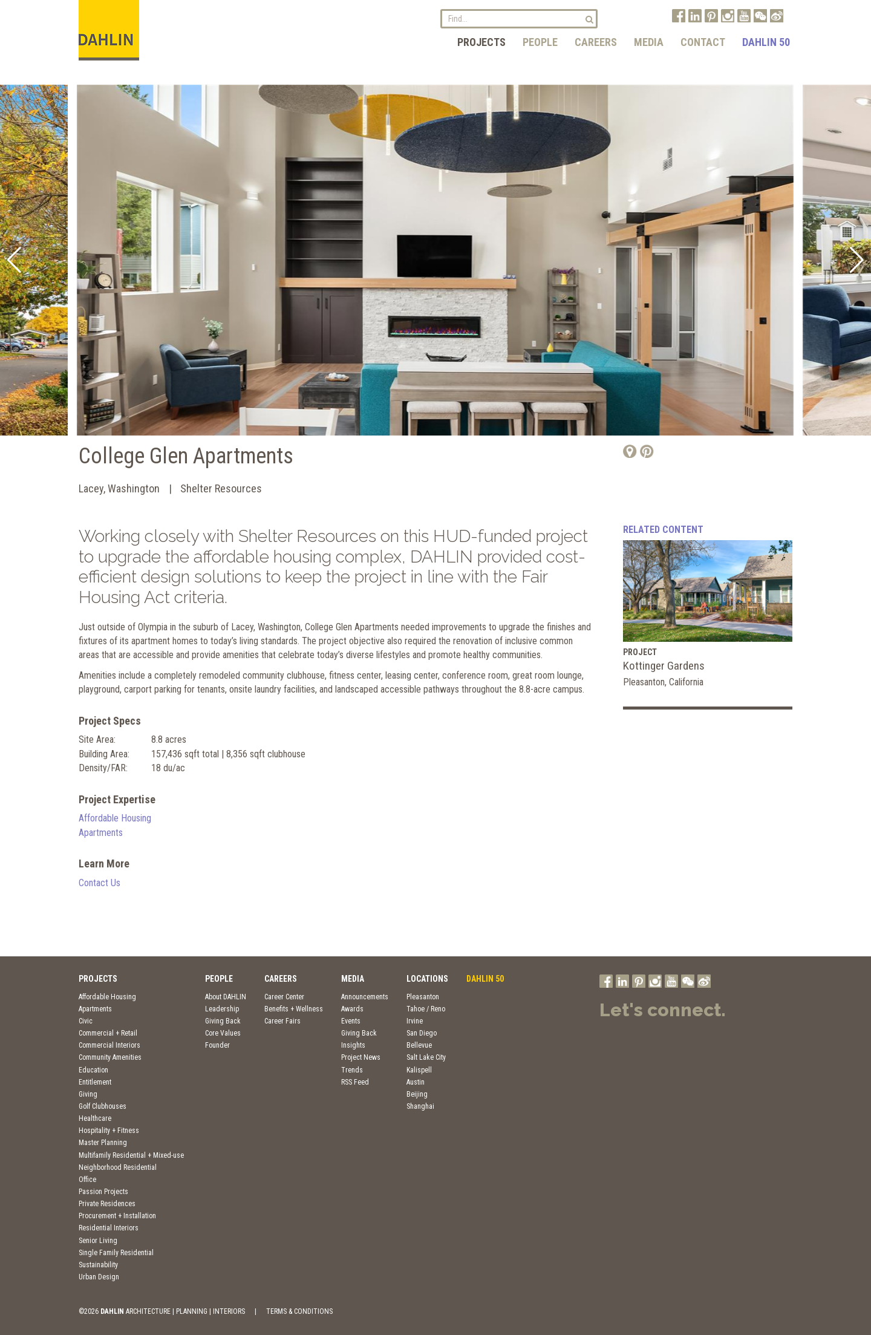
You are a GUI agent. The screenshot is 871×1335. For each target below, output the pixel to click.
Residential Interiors (109, 1228)
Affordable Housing (115, 818)
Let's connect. (662, 1009)
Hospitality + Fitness (109, 1130)
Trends (352, 1070)
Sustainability (98, 1265)
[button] (14, 260)
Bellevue (419, 1045)
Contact (702, 42)
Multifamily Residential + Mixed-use (131, 1155)
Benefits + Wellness (293, 1009)
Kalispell (419, 1070)
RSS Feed (355, 1082)
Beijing (417, 1094)
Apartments (101, 832)
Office (87, 1179)
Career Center (284, 997)
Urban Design (99, 1277)
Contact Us (99, 883)
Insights (353, 1045)
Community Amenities (110, 1057)
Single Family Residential (116, 1253)
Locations (427, 979)
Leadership (222, 1009)
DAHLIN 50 (766, 42)
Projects (481, 42)
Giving (88, 1094)
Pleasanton (422, 997)
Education (93, 1070)
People (540, 42)
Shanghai (420, 1106)
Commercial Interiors (109, 1045)
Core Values (223, 1033)
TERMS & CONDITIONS (299, 1311)
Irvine (414, 1021)
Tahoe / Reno (425, 1009)
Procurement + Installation (117, 1216)
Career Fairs (282, 1021)
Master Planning (103, 1142)
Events (350, 1021)
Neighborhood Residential (118, 1167)
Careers (596, 42)
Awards (352, 1009)
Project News (360, 1057)
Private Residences (107, 1204)
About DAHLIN (225, 997)
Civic (86, 1021)
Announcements (364, 997)
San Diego (421, 1033)
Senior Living (98, 1240)
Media (649, 42)
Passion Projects (103, 1191)
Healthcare (95, 1118)
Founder (217, 1045)
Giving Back (223, 1021)
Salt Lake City (426, 1057)
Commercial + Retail (108, 1033)
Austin (415, 1082)
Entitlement (95, 1082)
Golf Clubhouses (102, 1106)
